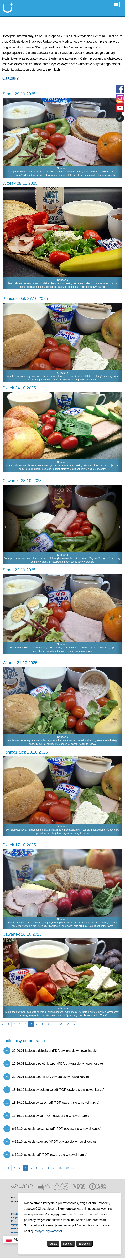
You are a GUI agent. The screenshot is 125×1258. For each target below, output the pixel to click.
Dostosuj (67, 1243)
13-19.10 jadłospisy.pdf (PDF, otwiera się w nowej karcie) (46, 1115)
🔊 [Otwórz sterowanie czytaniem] (120, 118)
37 (60, 1024)
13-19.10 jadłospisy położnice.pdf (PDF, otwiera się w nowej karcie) (53, 1089)
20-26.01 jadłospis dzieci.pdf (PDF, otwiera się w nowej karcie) (50, 1050)
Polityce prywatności (48, 1231)
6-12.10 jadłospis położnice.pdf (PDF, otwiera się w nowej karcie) (52, 1128)
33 (60, 1168)
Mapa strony (17, 1221)
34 (67, 1168)
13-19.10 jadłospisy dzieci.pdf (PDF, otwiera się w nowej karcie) (51, 1102)
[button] (6, 138)
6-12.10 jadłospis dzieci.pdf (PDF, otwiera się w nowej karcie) (49, 1141)
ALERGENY (10, 78)
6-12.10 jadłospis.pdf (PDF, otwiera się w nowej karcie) (45, 1154)
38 (67, 1024)
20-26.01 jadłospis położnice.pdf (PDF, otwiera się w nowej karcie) (53, 1063)
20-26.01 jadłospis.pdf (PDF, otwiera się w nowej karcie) (46, 1076)
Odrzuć (53, 1243)
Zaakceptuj (84, 1243)
